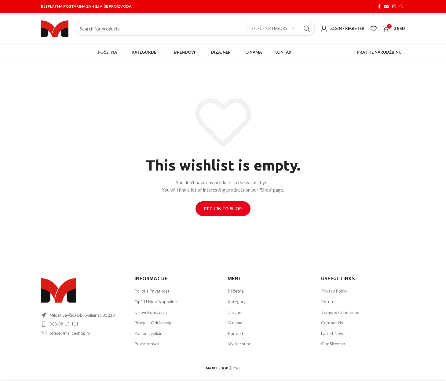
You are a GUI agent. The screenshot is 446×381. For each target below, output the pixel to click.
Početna (236, 291)
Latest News (333, 333)
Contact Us (332, 322)
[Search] (195, 29)
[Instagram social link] (394, 6)
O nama (235, 322)
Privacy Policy (334, 291)
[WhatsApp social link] (401, 6)
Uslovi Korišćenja (150, 312)
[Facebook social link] (379, 6)
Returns (329, 301)
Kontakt (235, 333)
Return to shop (223, 208)
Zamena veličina (149, 333)
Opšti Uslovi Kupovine (155, 301)
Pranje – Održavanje (153, 322)
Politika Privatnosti (152, 291)
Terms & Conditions (340, 312)
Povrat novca (146, 344)
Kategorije (238, 301)
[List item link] (83, 324)
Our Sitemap (333, 344)
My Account (239, 344)
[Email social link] (386, 6)
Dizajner (235, 312)
